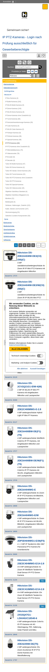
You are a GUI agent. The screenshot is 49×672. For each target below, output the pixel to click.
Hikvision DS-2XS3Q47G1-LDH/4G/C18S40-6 (27, 615)
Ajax (6, 219)
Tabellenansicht (38, 75)
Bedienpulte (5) (10, 202)
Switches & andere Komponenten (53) (17, 216)
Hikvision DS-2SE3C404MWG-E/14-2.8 (30, 562)
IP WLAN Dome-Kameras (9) (14, 112)
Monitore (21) (9, 198)
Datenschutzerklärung (12, 341)
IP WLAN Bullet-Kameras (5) (14, 105)
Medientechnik (9, 226)
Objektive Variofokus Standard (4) (16, 191)
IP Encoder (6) (10, 157)
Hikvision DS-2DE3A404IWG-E (26, 488)
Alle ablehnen (22, 365)
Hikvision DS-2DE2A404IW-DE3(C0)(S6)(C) (29, 256)
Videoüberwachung (11, 88)
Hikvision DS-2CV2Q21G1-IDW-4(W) (29, 385)
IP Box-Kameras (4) (11, 98)
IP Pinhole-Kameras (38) (13, 136)
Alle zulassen (14, 345)
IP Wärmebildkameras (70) (14, 150)
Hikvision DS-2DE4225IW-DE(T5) (27, 642)
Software (7, 240)
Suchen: (10, 67)
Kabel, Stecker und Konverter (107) (16, 209)
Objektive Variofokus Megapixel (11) (17, 195)
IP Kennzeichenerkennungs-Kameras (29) (19, 122)
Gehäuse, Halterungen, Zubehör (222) (17, 205)
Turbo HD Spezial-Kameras (14, 184)
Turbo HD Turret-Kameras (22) (15, 174)
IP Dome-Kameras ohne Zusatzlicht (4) (18, 115)
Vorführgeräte (9, 91)
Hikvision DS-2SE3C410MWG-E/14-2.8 (30, 587)
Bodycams (8, 223)
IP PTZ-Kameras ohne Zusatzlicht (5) (17, 146)
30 (32, 71)
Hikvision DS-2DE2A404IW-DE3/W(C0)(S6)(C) (30, 285)
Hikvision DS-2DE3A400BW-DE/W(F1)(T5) (30, 460)
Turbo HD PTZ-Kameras (13, 181)
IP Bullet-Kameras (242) (13, 101)
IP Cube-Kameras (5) (12, 126)
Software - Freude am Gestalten (24, 15)
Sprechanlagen (9, 229)
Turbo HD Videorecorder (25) (14, 188)
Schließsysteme (9, 236)
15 (29, 71)
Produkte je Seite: (19, 71)
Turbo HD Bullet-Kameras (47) (15, 164)
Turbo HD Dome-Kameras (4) (15, 167)
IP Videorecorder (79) (12, 153)
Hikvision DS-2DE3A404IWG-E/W (28, 513)
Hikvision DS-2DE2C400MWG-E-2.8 (29, 408)
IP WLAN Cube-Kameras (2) (14, 129)
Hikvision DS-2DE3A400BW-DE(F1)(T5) (29, 431)
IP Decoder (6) (10, 160)
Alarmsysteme (9, 84)
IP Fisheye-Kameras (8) (13, 133)
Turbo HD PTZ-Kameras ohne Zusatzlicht (18, 178)
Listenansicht (34, 75)
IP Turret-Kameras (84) (12, 119)
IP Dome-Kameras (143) (13, 108)
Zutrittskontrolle (9, 233)
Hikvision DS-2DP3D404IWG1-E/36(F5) (31, 539)
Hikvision (8, 95)
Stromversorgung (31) (12, 212)
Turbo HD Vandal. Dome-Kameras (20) (18, 171)
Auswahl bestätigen (37, 365)
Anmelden (8, 1)
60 (36, 71)
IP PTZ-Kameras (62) (12, 143)
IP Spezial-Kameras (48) (13, 140)
